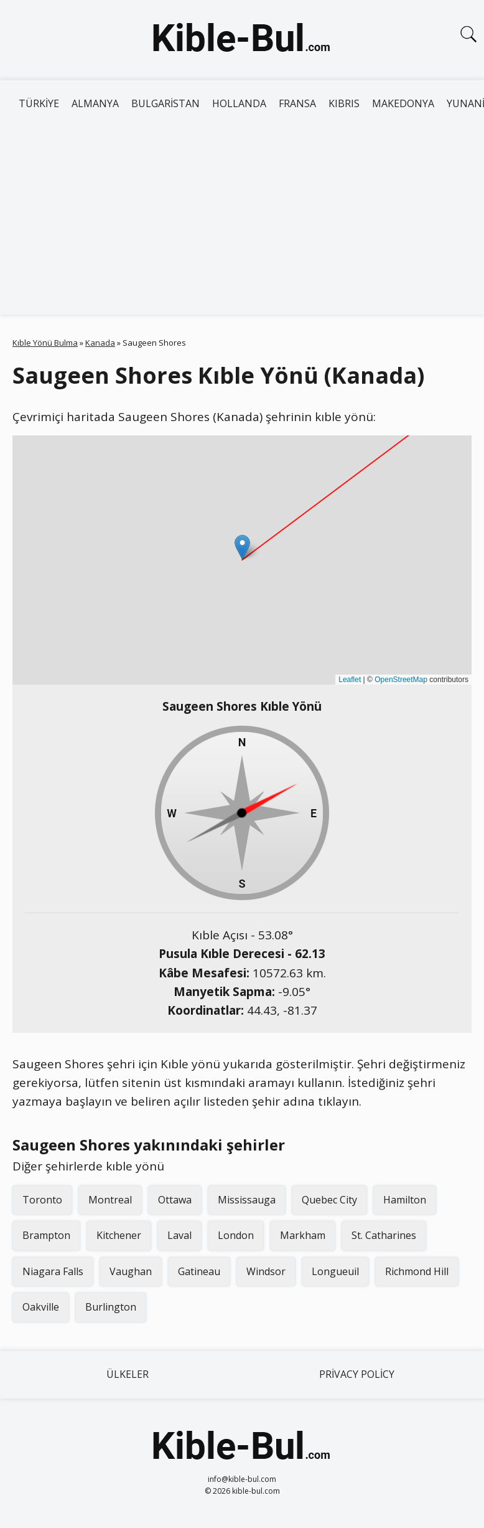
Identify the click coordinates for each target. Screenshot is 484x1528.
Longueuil (335, 1271)
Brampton (46, 1235)
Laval (179, 1235)
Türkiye (39, 103)
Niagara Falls (52, 1271)
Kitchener (118, 1235)
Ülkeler (127, 1374)
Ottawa (175, 1200)
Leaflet (349, 679)
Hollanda (239, 103)
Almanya (95, 103)
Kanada (100, 342)
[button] (242, 547)
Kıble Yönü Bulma (45, 342)
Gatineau (199, 1271)
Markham (302, 1235)
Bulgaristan (165, 103)
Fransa (297, 103)
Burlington (110, 1307)
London (236, 1235)
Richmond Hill (417, 1271)
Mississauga (247, 1200)
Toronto (42, 1200)
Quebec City (329, 1200)
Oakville (40, 1307)
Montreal (110, 1200)
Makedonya (403, 103)
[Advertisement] (242, 221)
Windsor (266, 1271)
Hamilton (404, 1200)
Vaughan (130, 1271)
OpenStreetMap (401, 679)
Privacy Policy (356, 1374)
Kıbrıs (344, 103)
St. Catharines (383, 1235)
